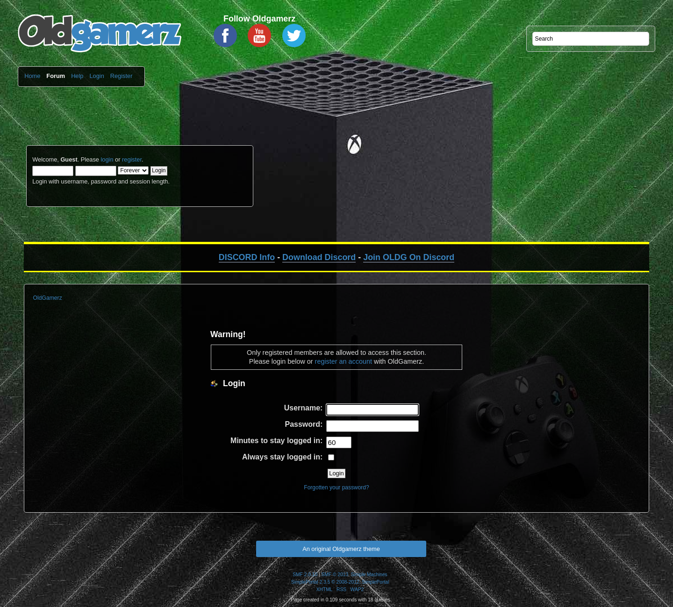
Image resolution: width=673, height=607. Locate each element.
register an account (343, 361)
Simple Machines (369, 574)
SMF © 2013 (335, 574)
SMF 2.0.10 (305, 574)
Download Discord (319, 257)
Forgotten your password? (336, 487)
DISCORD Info (247, 257)
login (106, 159)
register (132, 159)
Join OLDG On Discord (408, 257)
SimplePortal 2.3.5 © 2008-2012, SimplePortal (340, 582)
